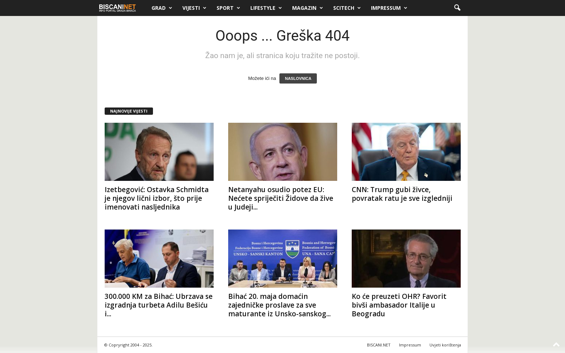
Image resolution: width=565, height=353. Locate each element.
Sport (228, 8)
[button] (457, 8)
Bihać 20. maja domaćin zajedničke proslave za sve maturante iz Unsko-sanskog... (279, 305)
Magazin (307, 8)
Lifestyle (266, 8)
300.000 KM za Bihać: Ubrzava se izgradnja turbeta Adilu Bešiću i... (159, 305)
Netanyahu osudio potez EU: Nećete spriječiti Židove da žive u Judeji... (280, 198)
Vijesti (194, 8)
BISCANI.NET (379, 345)
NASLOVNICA (298, 78)
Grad (162, 8)
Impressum (389, 8)
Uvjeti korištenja (445, 345)
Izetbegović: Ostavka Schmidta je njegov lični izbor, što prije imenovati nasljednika (157, 198)
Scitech (347, 8)
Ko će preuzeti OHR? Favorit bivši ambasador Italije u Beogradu (399, 305)
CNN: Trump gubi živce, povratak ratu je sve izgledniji (402, 194)
